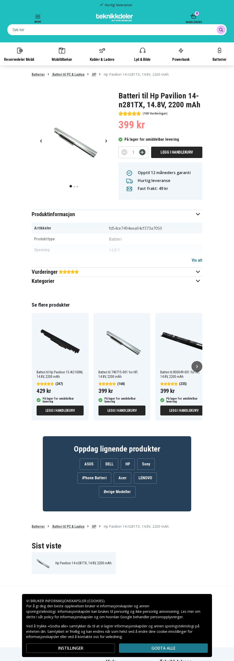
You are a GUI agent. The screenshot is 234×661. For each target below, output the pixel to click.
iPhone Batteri (94, 478)
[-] (124, 152)
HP (93, 74)
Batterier (219, 54)
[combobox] (117, 29)
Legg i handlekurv (177, 152)
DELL (109, 464)
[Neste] (196, 366)
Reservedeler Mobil (19, 54)
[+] (142, 152)
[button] (117, 214)
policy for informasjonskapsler (68, 617)
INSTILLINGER (70, 648)
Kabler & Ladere (102, 54)
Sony (146, 464)
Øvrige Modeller (117, 491)
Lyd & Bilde (142, 54)
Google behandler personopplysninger (151, 617)
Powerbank (180, 54)
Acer (122, 478)
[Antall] (133, 152)
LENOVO (145, 478)
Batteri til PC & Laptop (68, 74)
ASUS (89, 464)
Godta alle (163, 648)
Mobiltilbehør (62, 54)
